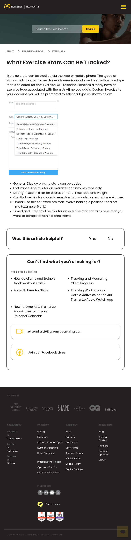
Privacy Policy (73, 458)
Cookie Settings (74, 469)
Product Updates (103, 452)
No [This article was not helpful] (110, 238)
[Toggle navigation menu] (123, 6)
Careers (70, 437)
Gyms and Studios (47, 467)
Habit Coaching (46, 453)
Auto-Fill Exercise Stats (31, 290)
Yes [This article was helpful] (92, 238)
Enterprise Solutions (48, 472)
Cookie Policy (73, 463)
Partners (103, 445)
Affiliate (11, 463)
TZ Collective (12, 449)
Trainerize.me (14, 438)
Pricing (41, 431)
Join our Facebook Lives (40, 352)
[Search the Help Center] (57, 29)
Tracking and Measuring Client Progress (89, 280)
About (69, 431)
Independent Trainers (49, 461)
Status (102, 459)
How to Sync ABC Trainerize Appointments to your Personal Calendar (35, 311)
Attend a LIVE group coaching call (48, 331)
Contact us (71, 442)
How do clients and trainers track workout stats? (35, 280)
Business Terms (74, 453)
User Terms (72, 447)
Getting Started (103, 438)
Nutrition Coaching (47, 447)
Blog (101, 431)
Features (42, 437)
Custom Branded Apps (50, 442)
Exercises (58, 51)
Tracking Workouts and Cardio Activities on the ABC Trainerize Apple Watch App (92, 295)
